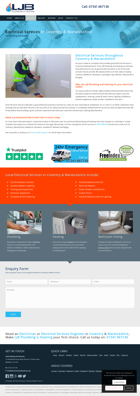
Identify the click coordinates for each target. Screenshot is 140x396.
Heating (76, 355)
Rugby (77, 371)
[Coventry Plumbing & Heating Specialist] (24, 222)
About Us (61, 355)
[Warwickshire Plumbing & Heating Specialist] (115, 222)
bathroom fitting (103, 248)
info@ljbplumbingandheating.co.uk (19, 371)
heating (70, 242)
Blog (118, 355)
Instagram (44, 132)
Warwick (91, 371)
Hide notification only (114, 388)
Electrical (82, 355)
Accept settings (119, 382)
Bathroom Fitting (92, 355)
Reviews (112, 355)
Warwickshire (100, 371)
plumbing (36, 242)
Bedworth (70, 371)
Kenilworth (83, 371)
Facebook (34, 132)
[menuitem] (9, 18)
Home (55, 355)
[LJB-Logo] (22, 7)
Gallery (106, 355)
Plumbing (69, 355)
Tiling (100, 355)
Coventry (54, 371)
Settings (129, 388)
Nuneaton (62, 371)
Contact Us (124, 355)
